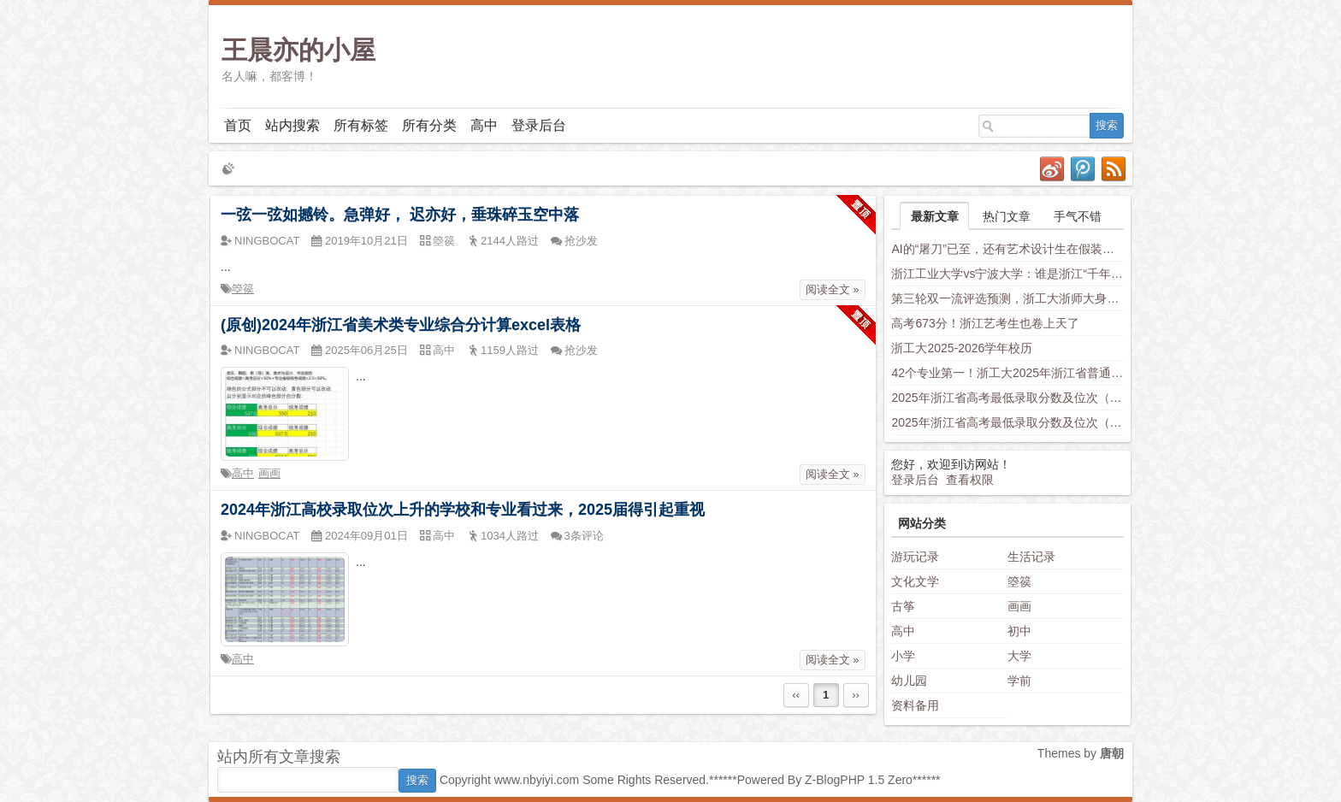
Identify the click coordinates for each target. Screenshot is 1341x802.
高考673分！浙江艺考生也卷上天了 (984, 323)
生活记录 (1031, 556)
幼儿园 (909, 680)
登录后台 (538, 125)
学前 (1019, 680)
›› (856, 694)
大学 (1019, 656)
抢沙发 (581, 240)
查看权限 (970, 480)
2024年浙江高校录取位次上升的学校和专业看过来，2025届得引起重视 (463, 509)
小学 (903, 656)
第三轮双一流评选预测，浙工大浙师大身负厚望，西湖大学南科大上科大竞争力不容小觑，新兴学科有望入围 (1007, 298)
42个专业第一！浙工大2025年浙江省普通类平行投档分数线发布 (1007, 373)
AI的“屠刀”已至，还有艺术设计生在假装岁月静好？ (1007, 249)
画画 (269, 473)
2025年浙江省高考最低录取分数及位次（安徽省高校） (1007, 422)
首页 (237, 125)
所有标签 (361, 125)
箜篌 (243, 288)
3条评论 (584, 535)
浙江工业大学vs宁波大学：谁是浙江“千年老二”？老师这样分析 (1007, 273)
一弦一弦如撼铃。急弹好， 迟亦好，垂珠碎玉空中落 (400, 214)
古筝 (903, 606)
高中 (484, 125)
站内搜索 (292, 125)
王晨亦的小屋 (298, 50)
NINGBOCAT (266, 240)
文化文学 (915, 581)
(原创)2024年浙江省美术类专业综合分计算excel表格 (401, 324)
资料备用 (915, 705)
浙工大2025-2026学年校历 (961, 348)
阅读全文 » (833, 289)
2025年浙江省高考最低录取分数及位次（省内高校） (1007, 397)
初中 (1019, 631)
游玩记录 (915, 556)
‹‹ (796, 694)
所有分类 (429, 125)
